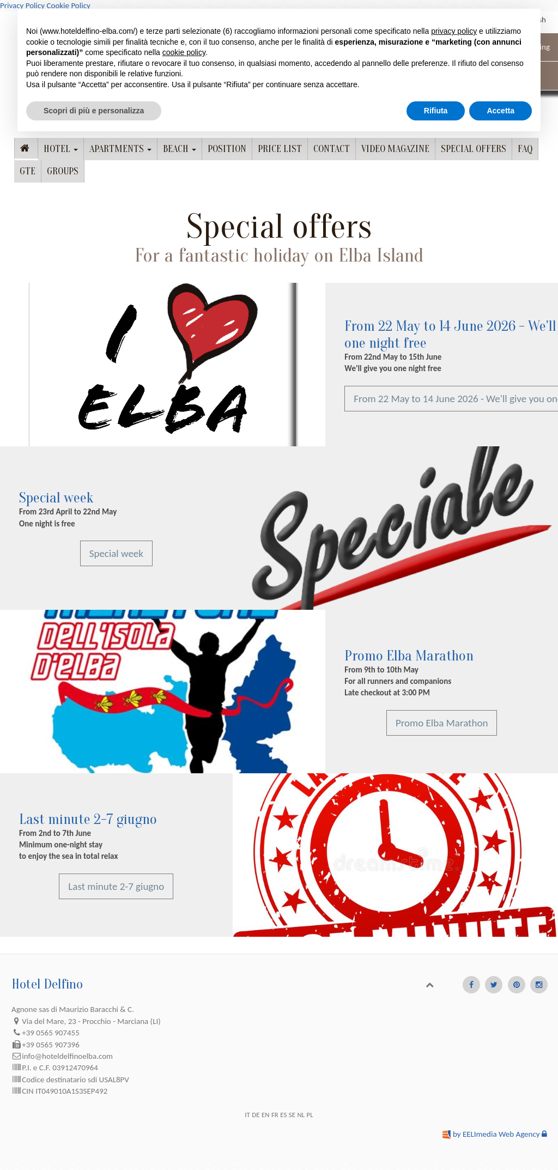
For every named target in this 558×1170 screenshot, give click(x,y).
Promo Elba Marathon (409, 655)
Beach (179, 149)
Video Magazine (395, 149)
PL (310, 1115)
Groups (62, 171)
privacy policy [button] (454, 31)
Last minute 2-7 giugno (88, 819)
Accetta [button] (500, 110)
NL (301, 1115)
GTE (27, 171)
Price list (280, 149)
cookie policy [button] (183, 52)
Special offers (473, 149)
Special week (56, 497)
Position (227, 149)
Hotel (61, 149)
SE (292, 1115)
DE (255, 1115)
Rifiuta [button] (436, 110)
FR (274, 1115)
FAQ (525, 149)
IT (247, 1115)
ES (283, 1115)
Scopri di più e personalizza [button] (94, 110)
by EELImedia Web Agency (496, 1134)
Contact (331, 149)
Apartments (120, 149)
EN (266, 1115)
